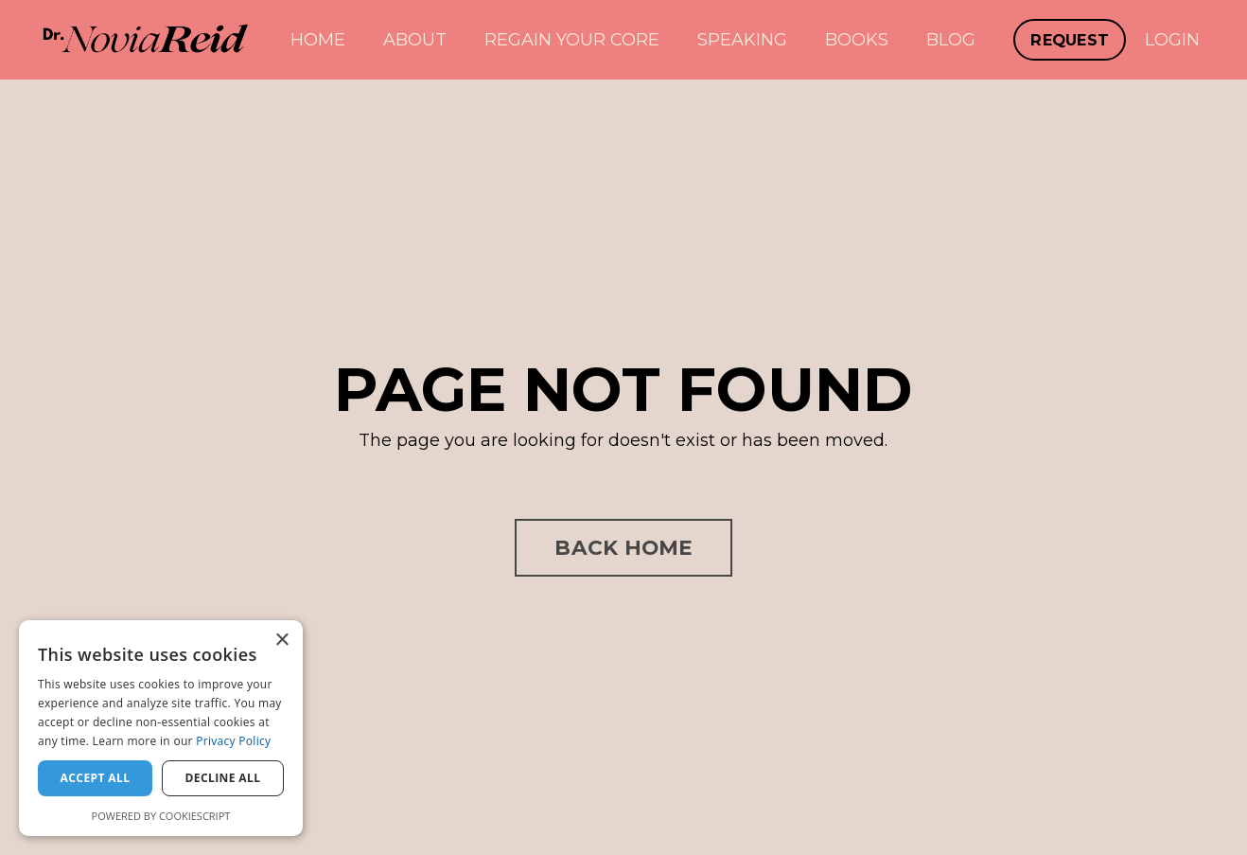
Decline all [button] (223, 778)
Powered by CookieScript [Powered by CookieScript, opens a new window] (161, 816)
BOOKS (856, 39)
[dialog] (161, 728)
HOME (317, 39)
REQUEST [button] (1069, 39)
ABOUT (415, 39)
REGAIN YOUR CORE (571, 39)
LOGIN (1172, 39)
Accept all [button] (96, 778)
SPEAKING (742, 39)
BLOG (950, 39)
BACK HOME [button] (623, 547)
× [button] (281, 640)
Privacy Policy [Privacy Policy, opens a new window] (233, 741)
